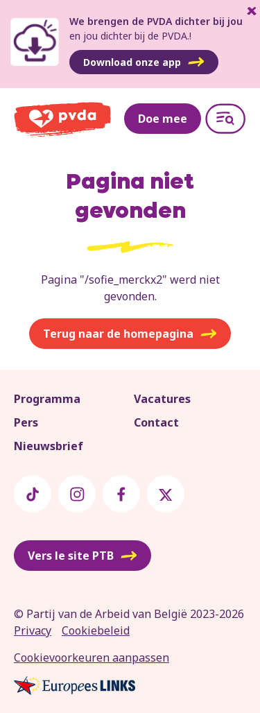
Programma (47, 398)
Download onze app (144, 62)
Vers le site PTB (82, 555)
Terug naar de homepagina (130, 333)
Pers (26, 422)
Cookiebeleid (96, 630)
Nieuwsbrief (48, 446)
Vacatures (162, 398)
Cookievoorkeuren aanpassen (91, 657)
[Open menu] (225, 118)
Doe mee (162, 118)
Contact (156, 422)
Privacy (32, 630)
